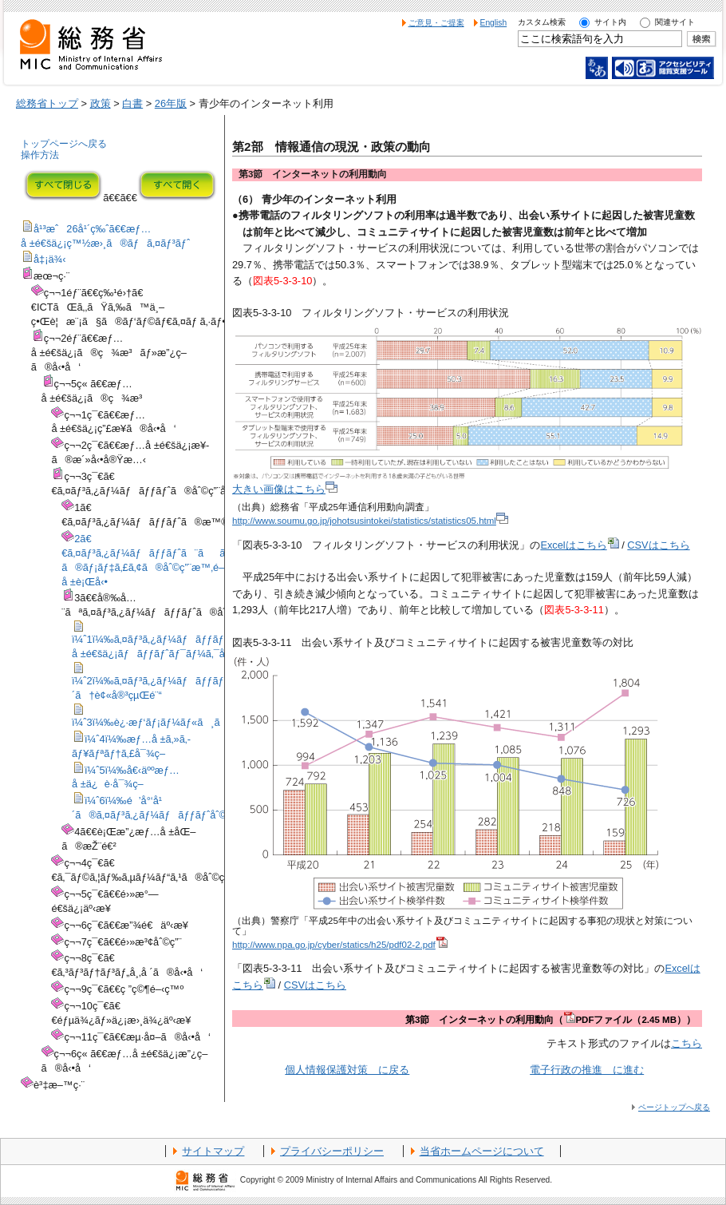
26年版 (171, 103)
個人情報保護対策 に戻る (347, 1070)
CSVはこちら (658, 545)
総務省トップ (47, 103)
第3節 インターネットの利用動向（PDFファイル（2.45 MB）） (550, 1020)
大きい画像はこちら (284, 489)
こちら (686, 1043)
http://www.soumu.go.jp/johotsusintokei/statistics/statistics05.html (370, 520)
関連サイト (675, 22)
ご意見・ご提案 (436, 22)
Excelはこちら (579, 545)
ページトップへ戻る (674, 1107)
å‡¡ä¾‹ (50, 259)
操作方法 (40, 155)
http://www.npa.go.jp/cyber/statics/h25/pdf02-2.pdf (340, 944)
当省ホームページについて (482, 1151)
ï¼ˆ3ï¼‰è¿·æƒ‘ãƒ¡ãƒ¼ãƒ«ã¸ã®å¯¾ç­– (169, 722)
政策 (100, 103)
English (493, 22)
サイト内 (610, 22)
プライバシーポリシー (332, 1151)
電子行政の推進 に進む (587, 1070)
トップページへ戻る (64, 144)
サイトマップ (213, 1151)
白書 (132, 103)
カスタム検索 (542, 22)
